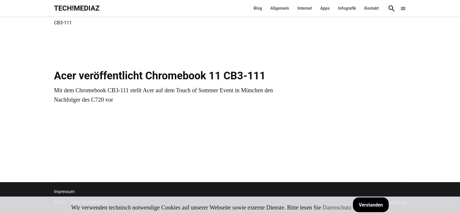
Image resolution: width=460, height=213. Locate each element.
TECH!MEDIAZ (77, 8)
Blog (258, 8)
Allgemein (279, 8)
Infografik (347, 8)
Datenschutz (336, 207)
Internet (304, 8)
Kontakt (371, 8)
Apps (325, 8)
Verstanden (371, 205)
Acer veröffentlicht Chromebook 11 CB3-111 (159, 76)
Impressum (64, 191)
